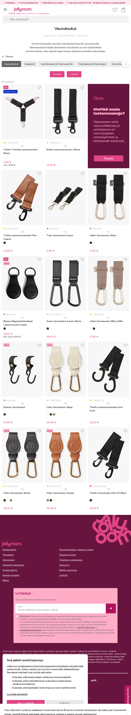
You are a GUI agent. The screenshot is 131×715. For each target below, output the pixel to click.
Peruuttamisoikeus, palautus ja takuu (76, 549)
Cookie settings (10, 570)
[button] (5, 9)
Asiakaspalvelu (9, 549)
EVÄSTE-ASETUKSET (65, 703)
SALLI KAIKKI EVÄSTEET (26, 703)
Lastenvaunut (49, 35)
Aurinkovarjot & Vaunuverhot (57, 64)
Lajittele (74, 74)
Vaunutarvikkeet (65, 35)
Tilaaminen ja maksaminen (71, 560)
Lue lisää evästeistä (18, 692)
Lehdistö (63, 575)
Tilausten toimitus (67, 554)
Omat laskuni (9, 560)
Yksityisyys (64, 565)
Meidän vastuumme (68, 570)
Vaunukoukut (82, 35)
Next (125, 64)
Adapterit (30, 64)
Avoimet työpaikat (11, 575)
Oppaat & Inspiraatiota (13, 565)
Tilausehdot (8, 554)
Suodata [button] (57, 74)
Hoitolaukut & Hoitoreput (92, 64)
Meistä (6, 580)
